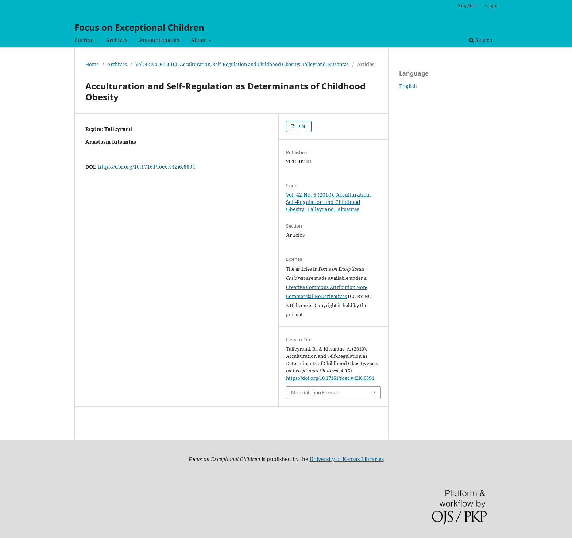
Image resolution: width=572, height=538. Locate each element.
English (408, 85)
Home (92, 64)
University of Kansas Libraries (347, 459)
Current (84, 39)
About (199, 39)
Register (467, 5)
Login (491, 5)
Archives (116, 39)
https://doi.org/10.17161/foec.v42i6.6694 (146, 166)
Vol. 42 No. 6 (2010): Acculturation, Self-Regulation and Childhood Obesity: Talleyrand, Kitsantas (242, 64)
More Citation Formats (315, 392)
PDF (301, 126)
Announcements (159, 39)
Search (480, 39)
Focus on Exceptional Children (139, 27)
